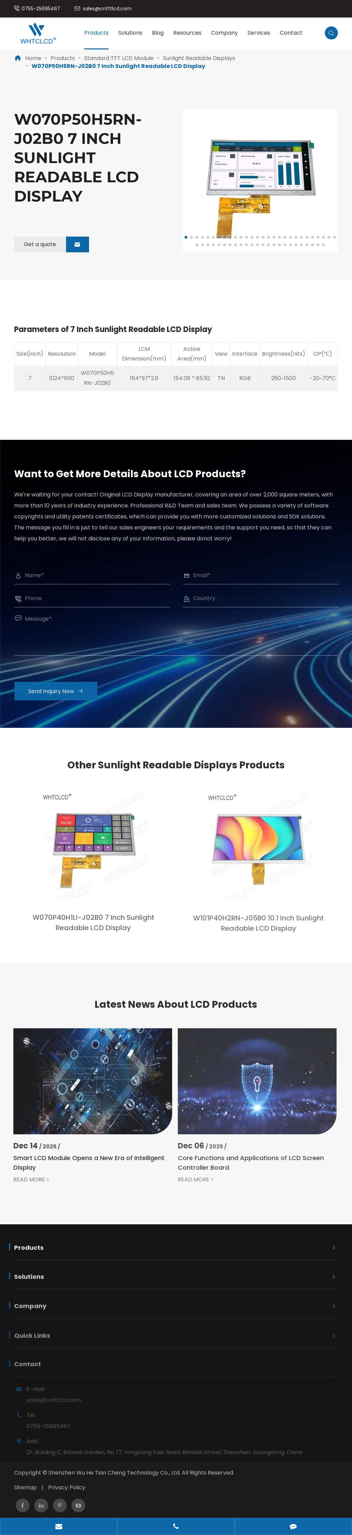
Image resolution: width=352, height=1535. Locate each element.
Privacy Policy (66, 1487)
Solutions (130, 33)
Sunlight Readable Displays (199, 58)
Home (33, 58)
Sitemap (25, 1487)
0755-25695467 (41, 8)
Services (259, 33)
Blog (158, 33)
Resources (187, 33)
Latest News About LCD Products (176, 1010)
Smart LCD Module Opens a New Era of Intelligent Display (82, 1163)
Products (96, 33)
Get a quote (56, 244)
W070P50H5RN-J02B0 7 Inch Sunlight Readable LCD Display (118, 66)
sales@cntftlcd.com (107, 8)
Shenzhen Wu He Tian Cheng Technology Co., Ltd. (114, 1473)
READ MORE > (25, 1179)
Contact (291, 33)
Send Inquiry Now (61, 691)
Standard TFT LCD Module (119, 58)
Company (224, 33)
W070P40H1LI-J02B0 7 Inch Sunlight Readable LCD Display (93, 928)
